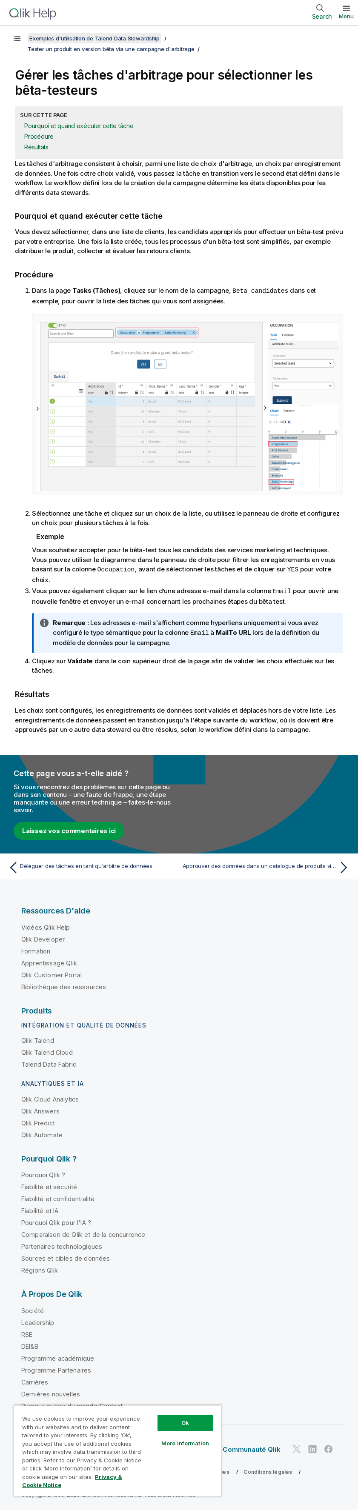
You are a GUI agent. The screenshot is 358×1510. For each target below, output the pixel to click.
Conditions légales (267, 1470)
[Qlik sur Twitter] (296, 1447)
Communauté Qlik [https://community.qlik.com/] (251, 1448)
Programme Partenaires (56, 1368)
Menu (346, 16)
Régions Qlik (39, 1268)
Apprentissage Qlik (49, 961)
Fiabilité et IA (39, 1209)
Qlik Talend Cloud (47, 1050)
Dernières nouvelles (50, 1392)
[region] (117, 1450)
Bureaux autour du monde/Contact (72, 1404)
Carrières (34, 1380)
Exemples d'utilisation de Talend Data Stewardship (94, 38)
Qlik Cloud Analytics (50, 1097)
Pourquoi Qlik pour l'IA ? (56, 1221)
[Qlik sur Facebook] (328, 1447)
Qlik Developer (43, 937)
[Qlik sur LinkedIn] (312, 1447)
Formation (35, 949)
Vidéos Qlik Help (45, 925)
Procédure (39, 136)
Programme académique (57, 1356)
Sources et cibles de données (65, 1256)
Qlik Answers (40, 1109)
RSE (26, 1332)
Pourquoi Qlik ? (43, 1173)
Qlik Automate (42, 1133)
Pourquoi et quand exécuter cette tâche (79, 125)
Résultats (36, 147)
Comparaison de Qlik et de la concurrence (83, 1232)
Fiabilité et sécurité (49, 1185)
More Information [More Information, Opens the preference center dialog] (185, 1443)
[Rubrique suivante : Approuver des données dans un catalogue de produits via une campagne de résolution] (267, 865)
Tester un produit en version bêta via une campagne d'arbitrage (111, 49)
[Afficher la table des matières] (17, 38)
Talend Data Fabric (48, 1062)
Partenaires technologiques (61, 1244)
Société (32, 1309)
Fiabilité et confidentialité (58, 1197)
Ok (185, 1422)
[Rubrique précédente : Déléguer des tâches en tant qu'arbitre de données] (90, 865)
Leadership (37, 1320)
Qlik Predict (38, 1121)
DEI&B (29, 1344)
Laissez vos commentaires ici (69, 829)
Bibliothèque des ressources (63, 985)
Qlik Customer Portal (51, 973)
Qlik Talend (37, 1038)
